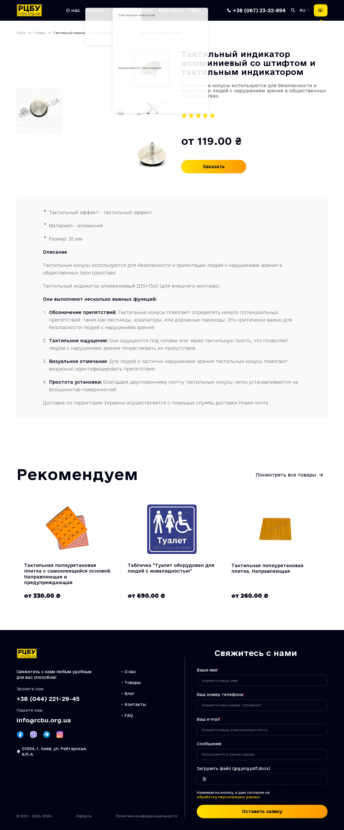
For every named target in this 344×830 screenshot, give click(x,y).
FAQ (194, 10)
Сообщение (209, 743)
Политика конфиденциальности (146, 816)
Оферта (83, 816)
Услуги (94, 10)
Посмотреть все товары (286, 474)
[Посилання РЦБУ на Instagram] (60, 734)
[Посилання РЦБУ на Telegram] (46, 734)
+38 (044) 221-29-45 (48, 699)
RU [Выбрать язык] (303, 10)
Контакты (171, 10)
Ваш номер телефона (221, 694)
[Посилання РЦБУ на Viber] (33, 734)
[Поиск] (293, 10)
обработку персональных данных (228, 797)
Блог (147, 10)
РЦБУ (21, 32)
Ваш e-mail (209, 719)
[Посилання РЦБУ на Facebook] (20, 734)
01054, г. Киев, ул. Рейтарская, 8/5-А (54, 751)
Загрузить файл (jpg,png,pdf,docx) (233, 768)
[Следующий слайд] (121, 111)
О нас (73, 10)
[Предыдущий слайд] (24, 111)
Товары (122, 10)
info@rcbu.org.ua (43, 720)
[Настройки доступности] (321, 10)
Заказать (214, 166)
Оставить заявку (262, 811)
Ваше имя (208, 670)
